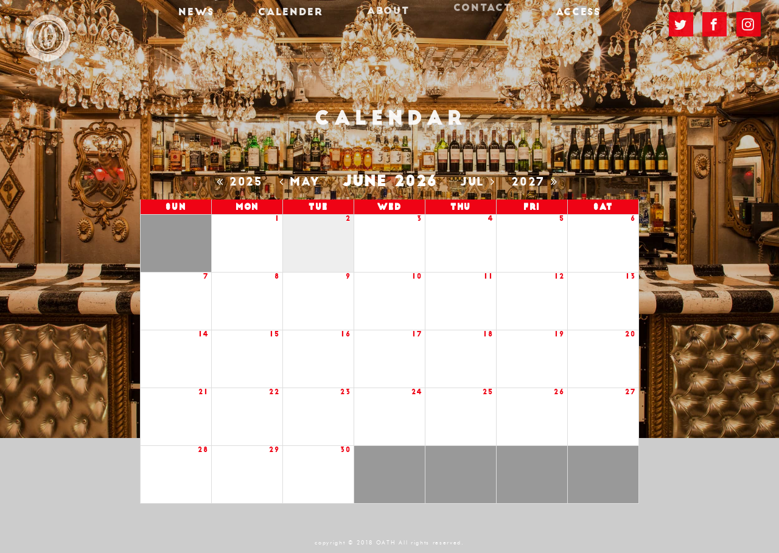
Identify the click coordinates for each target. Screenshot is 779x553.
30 (345, 450)
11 (488, 276)
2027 (537, 181)
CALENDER (302, 21)
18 (488, 334)
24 (416, 392)
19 (559, 334)
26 (559, 392)
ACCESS (555, 23)
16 (346, 334)
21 (203, 392)
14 (203, 334)
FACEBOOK (714, 23)
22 (274, 392)
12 (559, 276)
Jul (480, 181)
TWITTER (681, 24)
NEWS (219, 23)
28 (203, 450)
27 (630, 392)
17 (417, 334)
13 (630, 276)
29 (274, 450)
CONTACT (471, 12)
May (302, 181)
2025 (243, 181)
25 (488, 392)
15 (274, 334)
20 (630, 334)
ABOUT (388, 18)
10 (417, 276)
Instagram (748, 21)
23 (345, 392)
